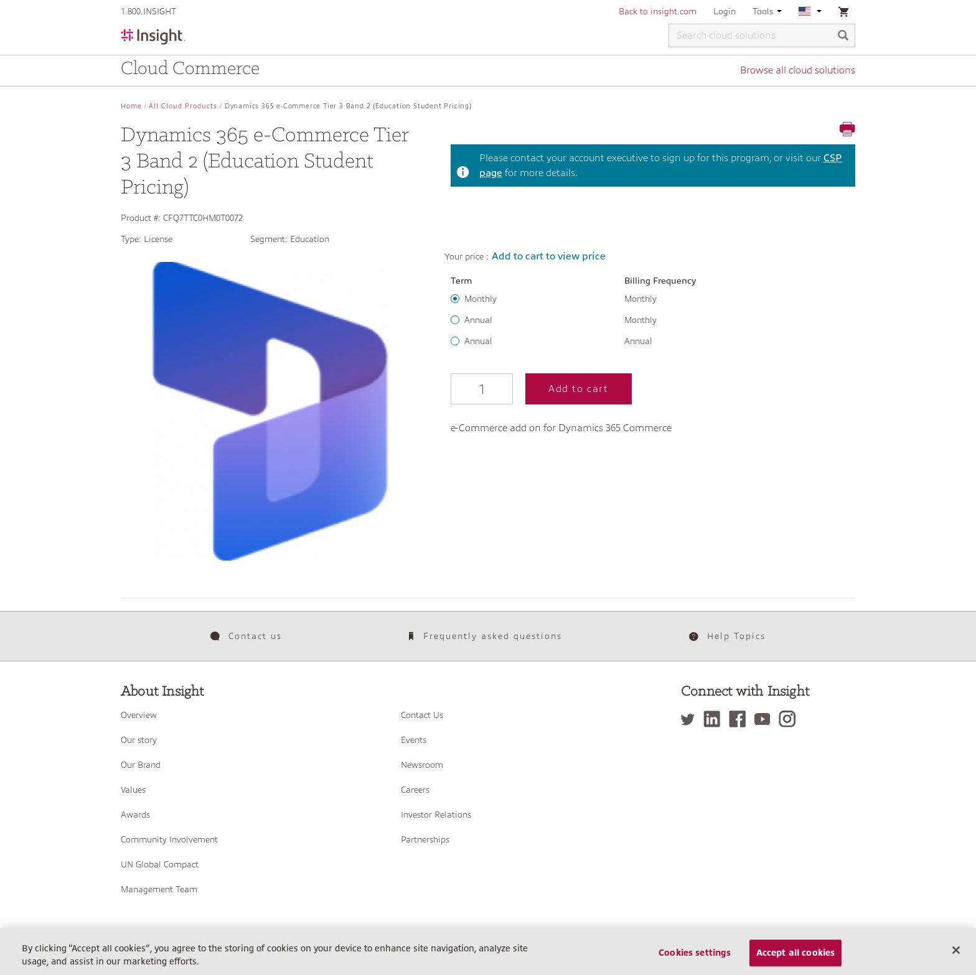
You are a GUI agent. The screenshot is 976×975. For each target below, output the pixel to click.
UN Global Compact (160, 864)
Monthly (480, 298)
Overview (139, 715)
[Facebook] (740, 719)
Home (131, 106)
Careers (415, 790)
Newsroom (422, 765)
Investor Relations (436, 814)
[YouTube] (765, 719)
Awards (135, 814)
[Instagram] (790, 719)
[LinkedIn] (714, 719)
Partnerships (425, 839)
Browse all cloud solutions (797, 70)
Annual (478, 319)
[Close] (956, 960)
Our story (139, 740)
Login (724, 11)
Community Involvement (169, 839)
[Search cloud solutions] (762, 35)
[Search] (843, 36)
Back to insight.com (658, 11)
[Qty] (482, 388)
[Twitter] (691, 719)
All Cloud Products (183, 106)
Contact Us (422, 715)
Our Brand (141, 765)
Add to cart (578, 388)
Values (133, 790)
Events (413, 740)
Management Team (159, 889)
